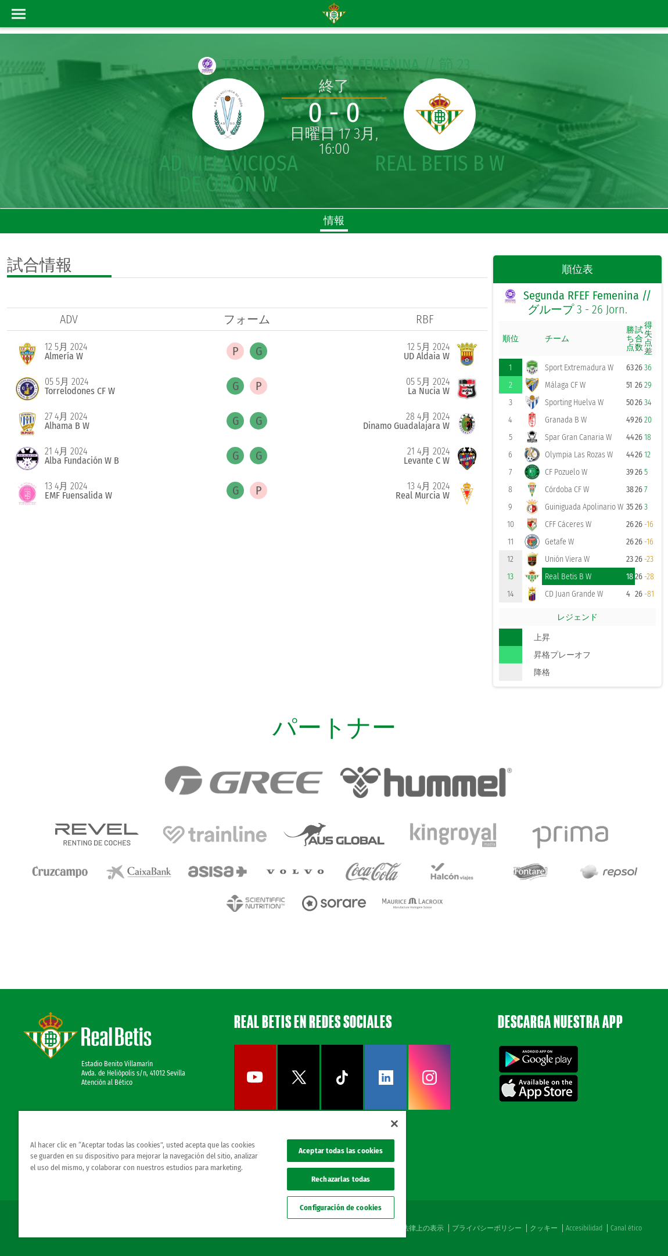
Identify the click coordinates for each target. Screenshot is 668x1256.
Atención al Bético (106, 1082)
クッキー (544, 1228)
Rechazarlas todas (340, 1179)
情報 (334, 220)
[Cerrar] (394, 1123)
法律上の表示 (423, 1228)
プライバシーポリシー (487, 1228)
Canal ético (626, 1228)
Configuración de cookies (341, 1207)
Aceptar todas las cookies (341, 1150)
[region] (212, 1174)
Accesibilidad (584, 1228)
